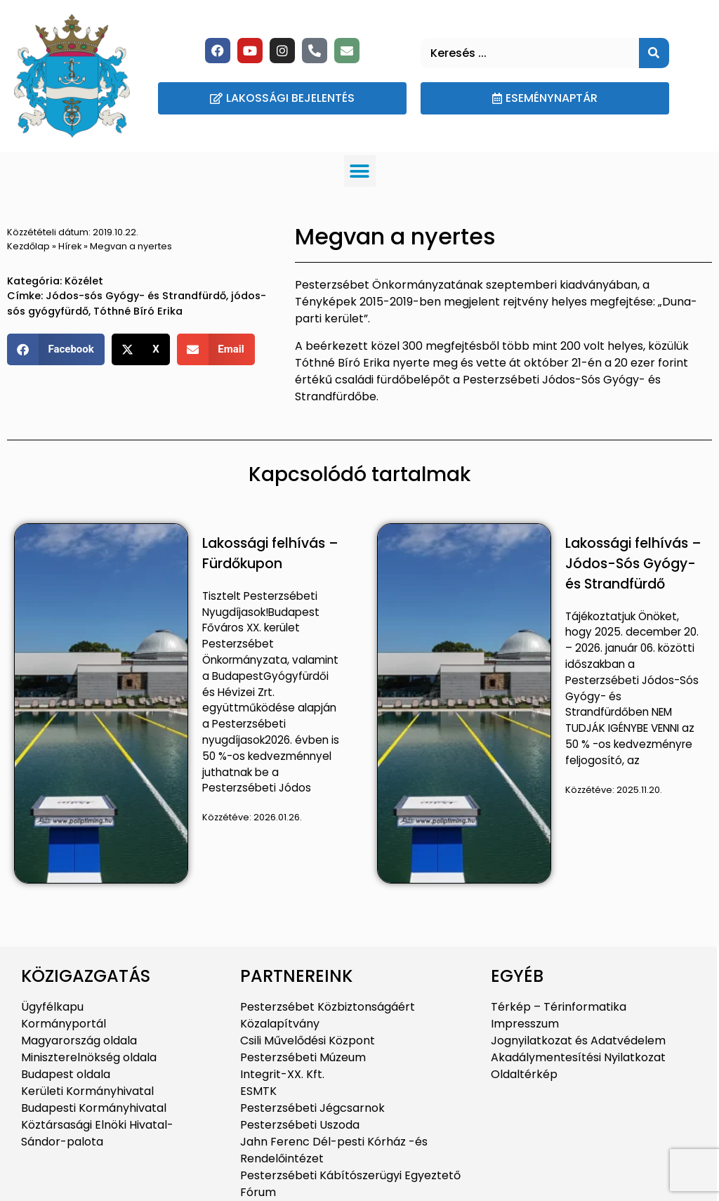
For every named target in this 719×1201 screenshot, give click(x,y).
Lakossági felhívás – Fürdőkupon (270, 553)
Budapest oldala (65, 1074)
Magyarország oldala (79, 1040)
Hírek (69, 246)
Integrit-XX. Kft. (282, 1074)
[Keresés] (654, 53)
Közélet (84, 281)
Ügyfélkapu (52, 1007)
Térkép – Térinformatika (558, 1007)
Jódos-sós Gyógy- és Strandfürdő (136, 296)
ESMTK (258, 1091)
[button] (360, 171)
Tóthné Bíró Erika (138, 311)
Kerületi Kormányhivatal (87, 1091)
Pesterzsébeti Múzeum (303, 1057)
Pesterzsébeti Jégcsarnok (312, 1108)
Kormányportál (63, 1024)
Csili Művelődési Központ (307, 1040)
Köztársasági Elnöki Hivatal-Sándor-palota (97, 1133)
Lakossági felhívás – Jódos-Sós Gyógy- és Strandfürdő (633, 563)
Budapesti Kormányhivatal (93, 1108)
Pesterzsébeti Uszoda (300, 1125)
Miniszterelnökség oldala (89, 1057)
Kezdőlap (28, 246)
